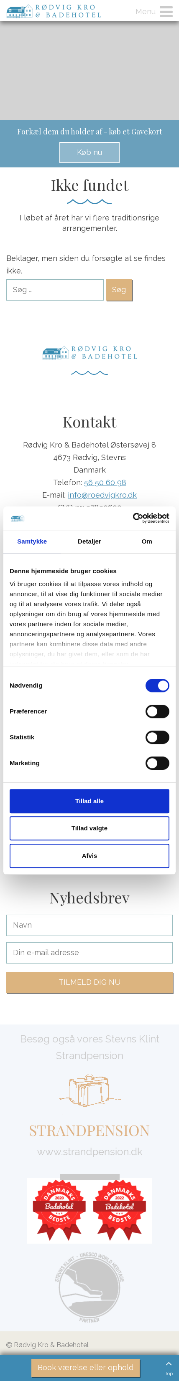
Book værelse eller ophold (85, 1367)
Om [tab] (147, 541)
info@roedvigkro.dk (102, 495)
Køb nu (89, 152)
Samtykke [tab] (32, 541)
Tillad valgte (89, 828)
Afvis (89, 855)
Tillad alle (89, 800)
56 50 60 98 (105, 482)
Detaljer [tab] (89, 541)
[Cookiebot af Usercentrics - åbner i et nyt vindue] (132, 518)
